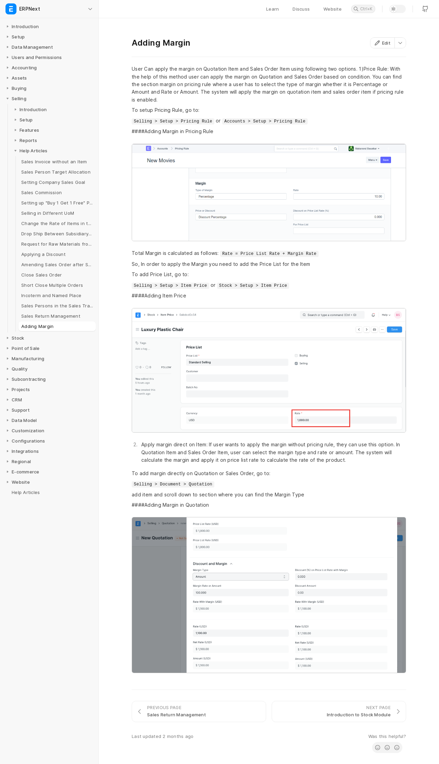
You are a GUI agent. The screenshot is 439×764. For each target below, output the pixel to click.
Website (332, 9)
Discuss (301, 9)
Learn (272, 9)
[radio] (377, 747)
